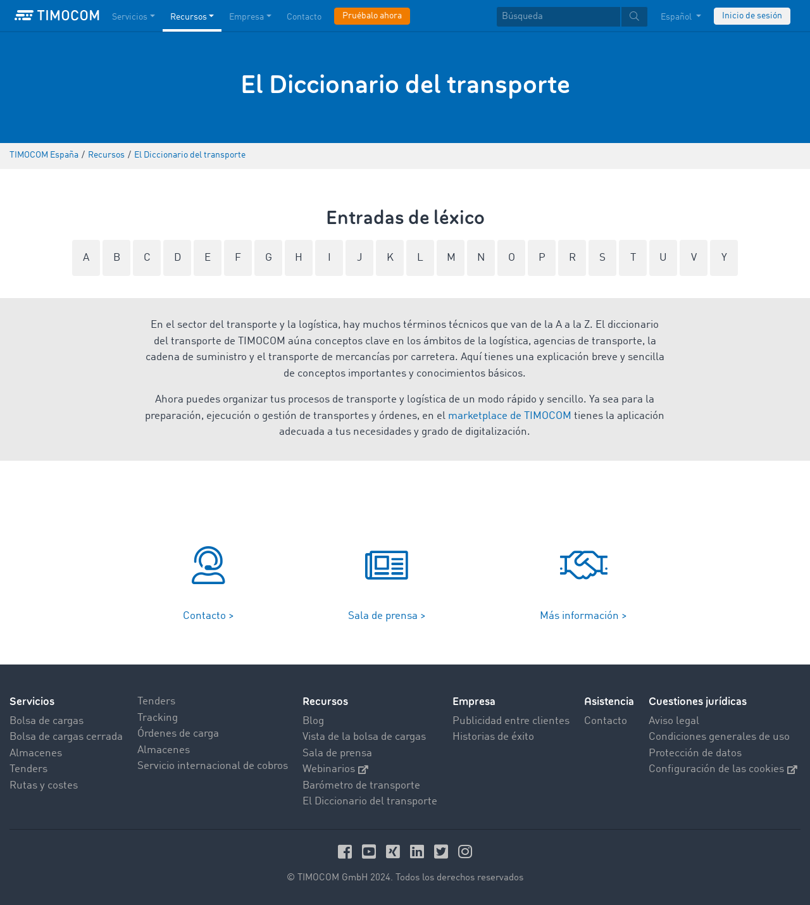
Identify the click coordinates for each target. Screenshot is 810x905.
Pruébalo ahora (372, 15)
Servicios (31, 701)
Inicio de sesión (752, 15)
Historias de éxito (493, 737)
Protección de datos (695, 753)
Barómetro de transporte (361, 785)
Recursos (325, 701)
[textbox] (572, 16)
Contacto (605, 721)
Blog (313, 721)
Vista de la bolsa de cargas (364, 737)
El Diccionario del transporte (369, 801)
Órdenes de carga (178, 733)
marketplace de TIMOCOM (509, 416)
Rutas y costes (43, 785)
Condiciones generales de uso (719, 737)
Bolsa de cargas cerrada (66, 737)
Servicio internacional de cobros (212, 766)
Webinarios (335, 769)
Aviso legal (674, 721)
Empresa (473, 701)
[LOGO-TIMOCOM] (57, 16)
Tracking (157, 718)
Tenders (28, 769)
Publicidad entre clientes (511, 721)
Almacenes (35, 753)
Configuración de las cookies (723, 769)
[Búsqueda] (558, 16)
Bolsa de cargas (46, 721)
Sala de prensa (337, 753)
